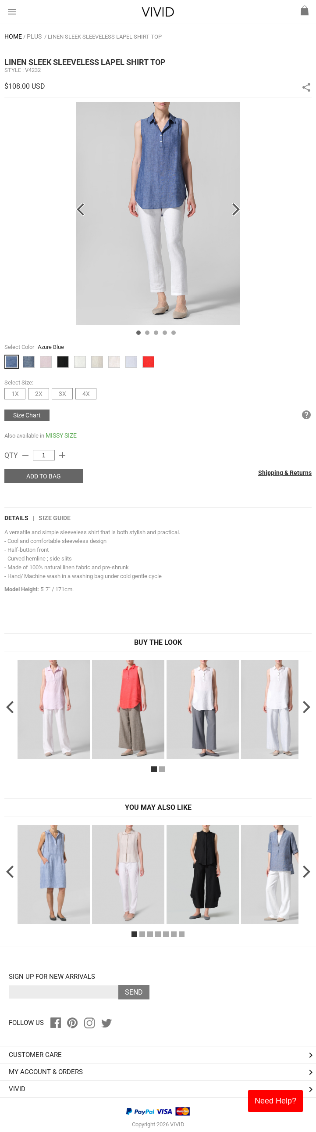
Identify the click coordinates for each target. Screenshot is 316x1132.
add (62, 455)
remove (25, 455)
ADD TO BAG (43, 476)
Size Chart (27, 415)
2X (39, 393)
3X (62, 393)
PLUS (34, 36)
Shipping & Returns (285, 472)
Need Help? (275, 1100)
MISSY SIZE (61, 435)
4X (86, 393)
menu (12, 12)
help (306, 415)
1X (15, 393)
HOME (13, 36)
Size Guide (55, 517)
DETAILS (16, 517)
